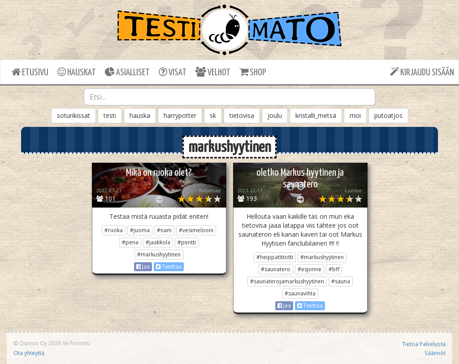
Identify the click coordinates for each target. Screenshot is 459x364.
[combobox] (229, 97)
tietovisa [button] (242, 115)
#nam (164, 230)
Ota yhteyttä (28, 352)
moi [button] (355, 115)
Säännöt (435, 352)
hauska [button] (140, 115)
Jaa (143, 266)
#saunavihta (300, 293)
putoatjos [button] (388, 115)
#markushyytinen (159, 254)
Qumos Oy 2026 (37, 343)
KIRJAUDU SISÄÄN (422, 72)
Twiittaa (169, 266)
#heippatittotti (274, 257)
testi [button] (110, 115)
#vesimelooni (196, 230)
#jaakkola (158, 242)
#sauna (340, 281)
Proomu (79, 343)
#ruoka (113, 230)
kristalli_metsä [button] (315, 115)
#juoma (140, 230)
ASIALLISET (127, 72)
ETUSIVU (30, 72)
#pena (130, 242)
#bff (334, 269)
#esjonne (309, 269)
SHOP (252, 72)
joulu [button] (275, 115)
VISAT (172, 72)
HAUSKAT (76, 72)
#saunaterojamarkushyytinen (287, 281)
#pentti (187, 242)
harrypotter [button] (180, 115)
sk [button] (213, 115)
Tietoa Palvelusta (424, 343)
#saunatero (275, 269)
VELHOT (212, 72)
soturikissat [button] (73, 115)
